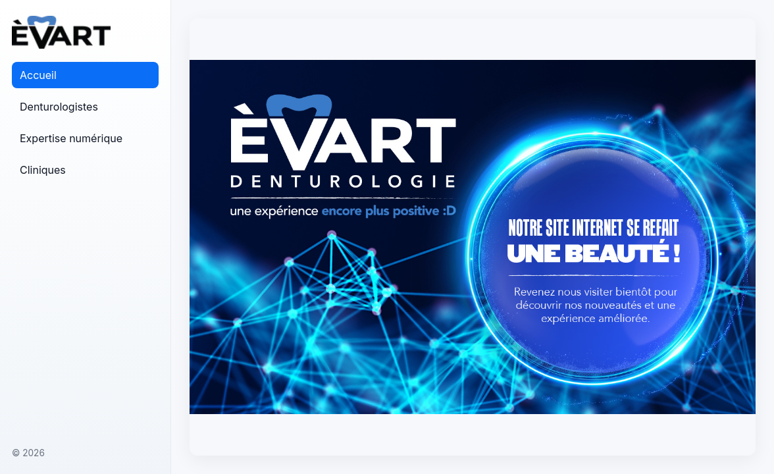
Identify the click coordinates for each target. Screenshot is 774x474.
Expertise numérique (71, 138)
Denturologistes (59, 106)
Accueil (38, 75)
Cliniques (43, 169)
